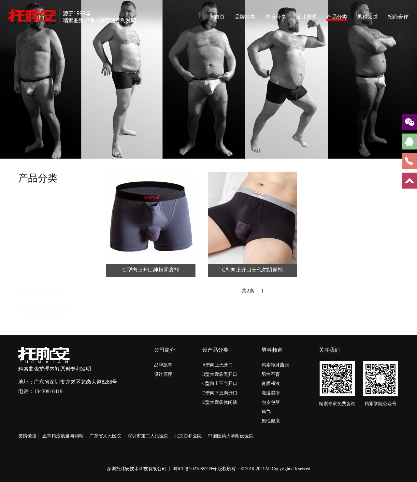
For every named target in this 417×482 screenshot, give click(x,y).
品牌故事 (245, 16)
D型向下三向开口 (43, 266)
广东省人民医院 (105, 435)
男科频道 (367, 16)
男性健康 (271, 420)
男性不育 (271, 374)
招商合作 (398, 16)
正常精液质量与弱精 (63, 435)
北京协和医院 (188, 435)
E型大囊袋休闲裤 (43, 286)
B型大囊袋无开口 (43, 225)
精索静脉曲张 (275, 364)
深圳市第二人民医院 (148, 435)
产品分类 (336, 16)
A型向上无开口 (40, 204)
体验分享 (275, 16)
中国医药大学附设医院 (230, 435)
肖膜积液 (271, 383)
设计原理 (306, 16)
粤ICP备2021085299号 (195, 468)
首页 (219, 16)
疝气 (266, 411)
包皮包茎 (271, 402)
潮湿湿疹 (271, 392)
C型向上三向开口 (43, 245)
